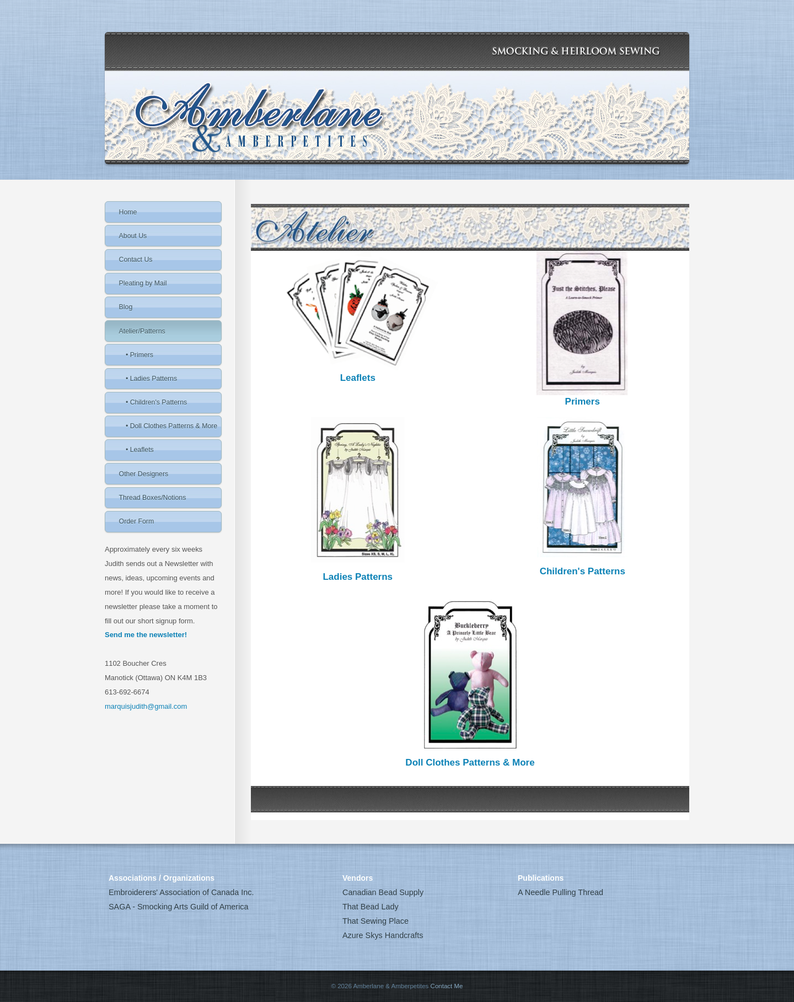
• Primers (139, 355)
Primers (582, 401)
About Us (133, 236)
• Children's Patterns (156, 402)
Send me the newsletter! (146, 635)
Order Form (136, 521)
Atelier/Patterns (142, 331)
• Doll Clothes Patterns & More (171, 426)
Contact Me (447, 986)
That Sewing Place (375, 921)
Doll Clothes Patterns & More (469, 762)
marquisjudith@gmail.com (146, 706)
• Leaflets (140, 450)
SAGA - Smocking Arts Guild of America (179, 906)
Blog (126, 307)
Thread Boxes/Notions (152, 498)
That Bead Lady (370, 906)
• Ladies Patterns (151, 379)
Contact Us (136, 259)
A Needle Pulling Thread (560, 892)
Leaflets (357, 378)
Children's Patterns (582, 571)
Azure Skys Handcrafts (382, 935)
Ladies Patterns (358, 577)
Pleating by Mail (143, 283)
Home (128, 212)
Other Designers (144, 474)
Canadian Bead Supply (382, 892)
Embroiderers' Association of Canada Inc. (181, 892)
